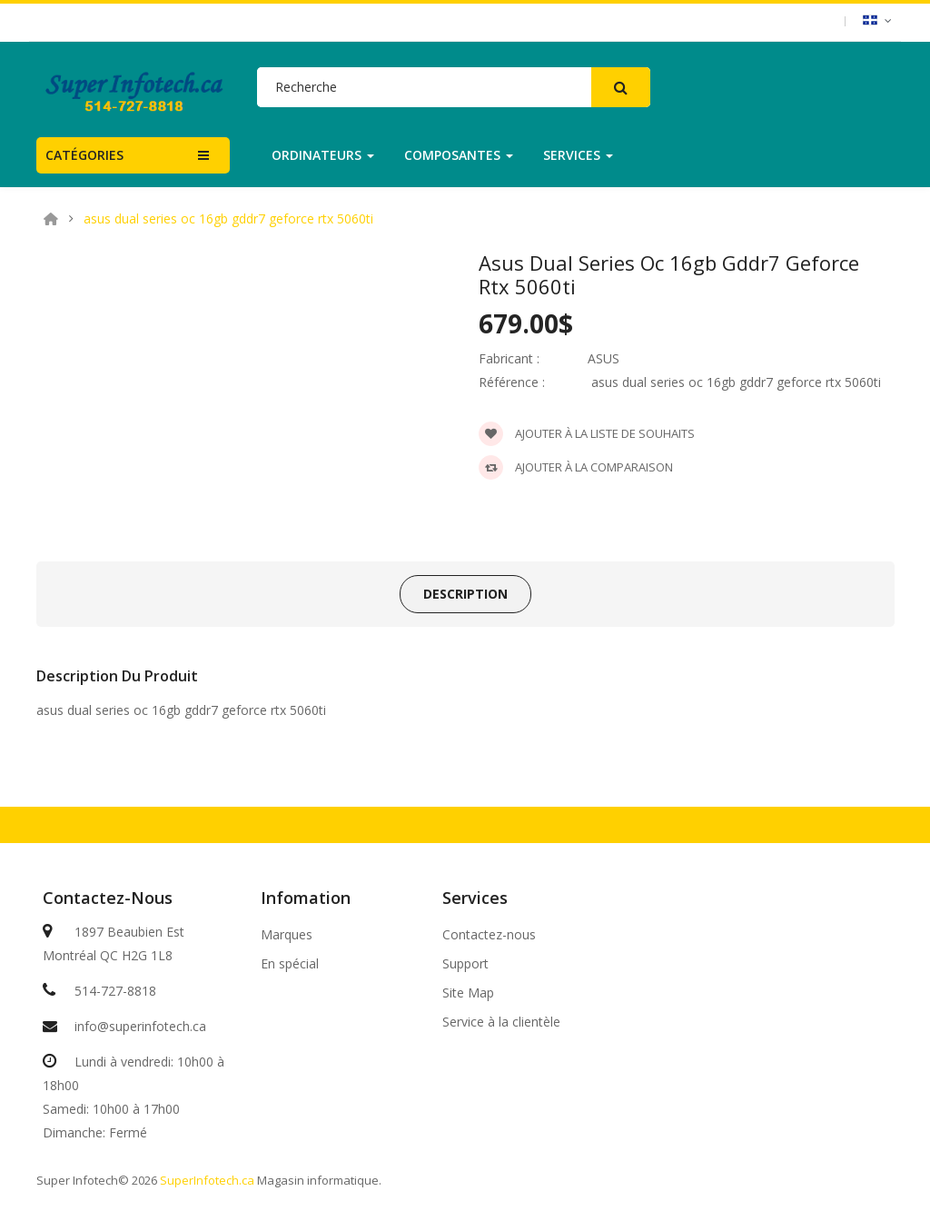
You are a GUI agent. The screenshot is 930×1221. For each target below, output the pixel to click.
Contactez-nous (489, 934)
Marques (286, 934)
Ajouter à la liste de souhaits (587, 433)
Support (465, 964)
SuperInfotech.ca (207, 1180)
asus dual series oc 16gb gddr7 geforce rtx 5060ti (228, 219)
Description (465, 593)
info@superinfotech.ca (140, 1026)
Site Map (468, 993)
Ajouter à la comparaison (576, 467)
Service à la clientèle (501, 1022)
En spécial (290, 964)
